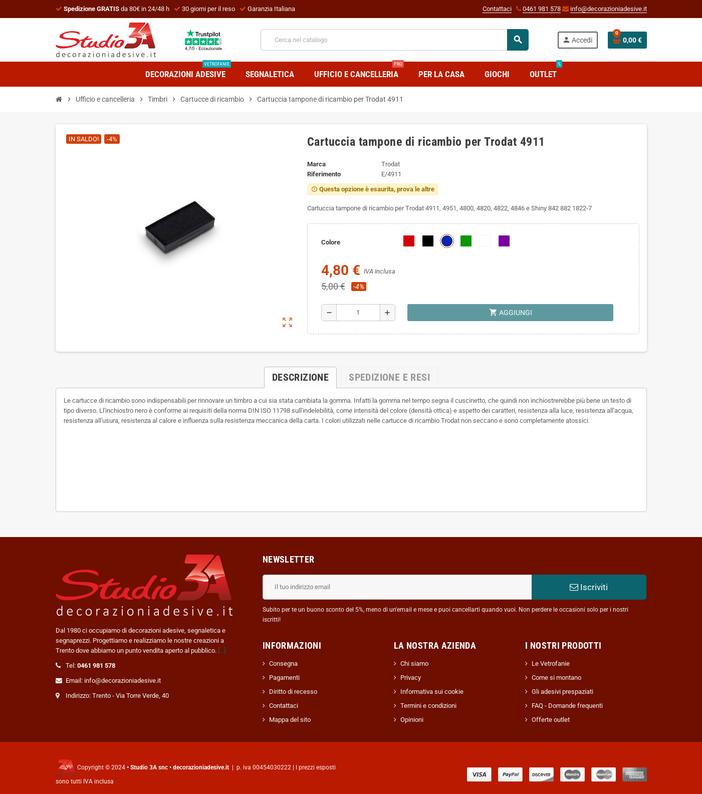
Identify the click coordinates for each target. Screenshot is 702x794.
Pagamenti (284, 677)
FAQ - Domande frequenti (567, 705)
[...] (221, 650)
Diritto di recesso (293, 691)
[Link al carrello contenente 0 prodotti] (627, 40)
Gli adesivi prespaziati (562, 691)
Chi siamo (414, 663)
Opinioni (411, 719)
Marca (316, 164)
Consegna (283, 663)
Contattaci (497, 9)
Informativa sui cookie (431, 691)
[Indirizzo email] (397, 587)
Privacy (410, 677)
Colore (330, 242)
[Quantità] (358, 313)
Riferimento (324, 174)
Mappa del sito (290, 719)
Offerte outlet (551, 719)
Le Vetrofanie (551, 663)
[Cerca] (394, 40)
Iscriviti (589, 587)
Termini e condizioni (428, 705)
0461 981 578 (542, 9)
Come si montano (556, 677)
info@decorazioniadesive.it (608, 9)
